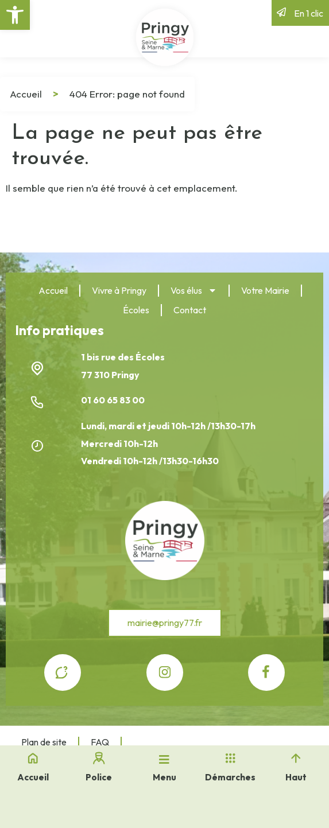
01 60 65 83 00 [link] (113, 400)
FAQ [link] (100, 742)
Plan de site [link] (44, 742)
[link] (15, 15)
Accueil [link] (26, 94)
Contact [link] (189, 310)
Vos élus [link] (194, 290)
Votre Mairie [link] (265, 290)
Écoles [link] (136, 310)
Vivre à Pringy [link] (119, 290)
